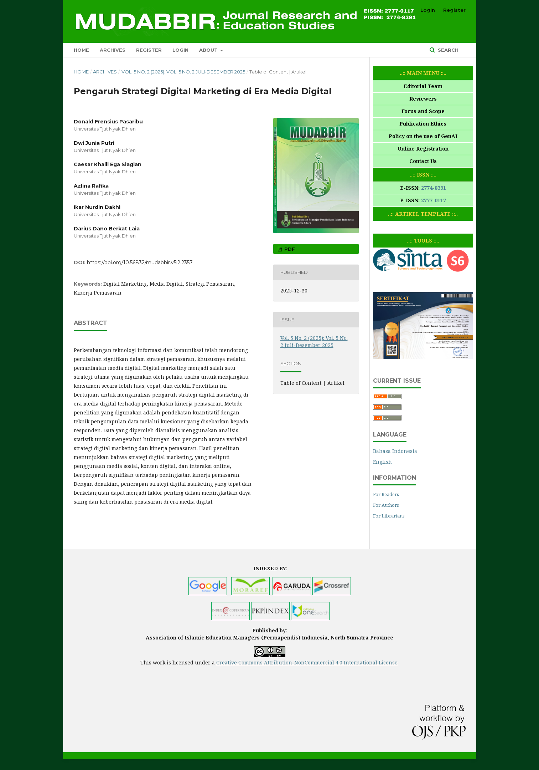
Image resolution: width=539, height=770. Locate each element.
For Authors (386, 505)
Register (149, 50)
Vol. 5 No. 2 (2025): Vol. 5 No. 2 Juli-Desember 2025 (183, 72)
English (382, 461)
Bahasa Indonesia (395, 451)
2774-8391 (433, 187)
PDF (289, 249)
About (209, 50)
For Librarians (389, 516)
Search (447, 50)
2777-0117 (433, 200)
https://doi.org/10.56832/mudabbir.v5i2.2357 (140, 262)
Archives (112, 50)
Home (81, 50)
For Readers (386, 494)
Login (180, 50)
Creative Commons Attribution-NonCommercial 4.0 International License (307, 662)
